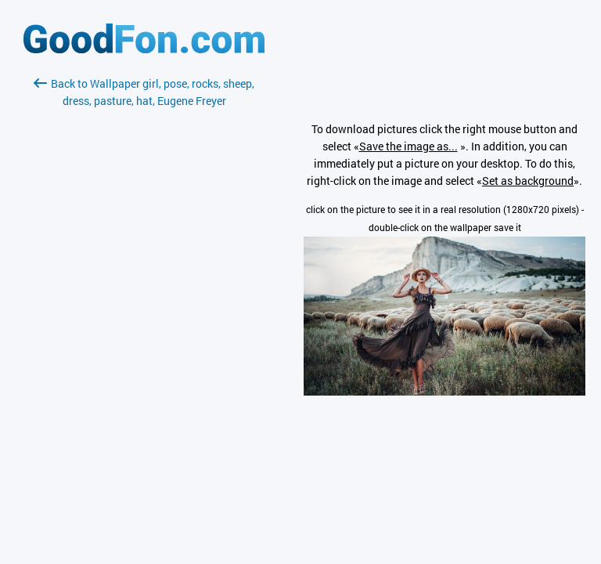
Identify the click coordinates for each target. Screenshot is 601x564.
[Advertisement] (144, 295)
